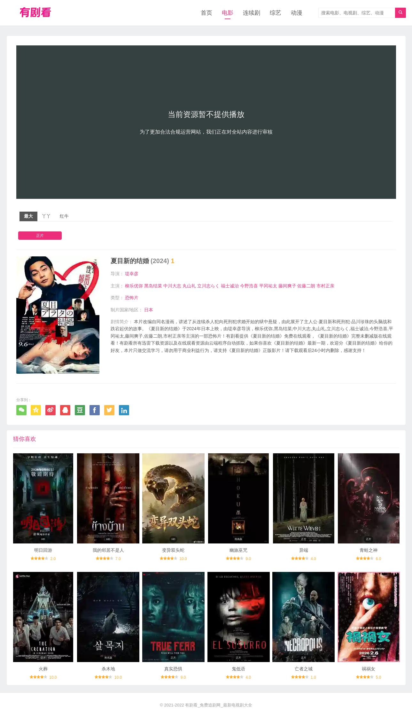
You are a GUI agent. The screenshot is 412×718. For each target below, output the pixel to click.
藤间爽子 (287, 285)
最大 (28, 216)
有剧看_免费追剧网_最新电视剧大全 (218, 705)
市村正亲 (325, 285)
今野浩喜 (249, 285)
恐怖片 (131, 297)
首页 (206, 13)
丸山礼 (189, 285)
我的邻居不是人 (108, 550)
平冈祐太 (268, 285)
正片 (40, 235)
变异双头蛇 (173, 550)
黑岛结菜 (153, 285)
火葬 (43, 668)
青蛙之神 (368, 550)
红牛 (64, 216)
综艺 (275, 13)
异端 (303, 550)
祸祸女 (368, 668)
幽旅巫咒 (238, 550)
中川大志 (172, 285)
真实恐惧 (173, 668)
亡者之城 (304, 668)
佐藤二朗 (306, 285)
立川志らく (208, 285)
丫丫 (46, 216)
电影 (227, 13)
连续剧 (251, 13)
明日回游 (43, 550)
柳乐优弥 (134, 285)
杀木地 (108, 668)
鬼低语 (238, 668)
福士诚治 (230, 285)
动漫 (296, 13)
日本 (148, 309)
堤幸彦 (131, 273)
